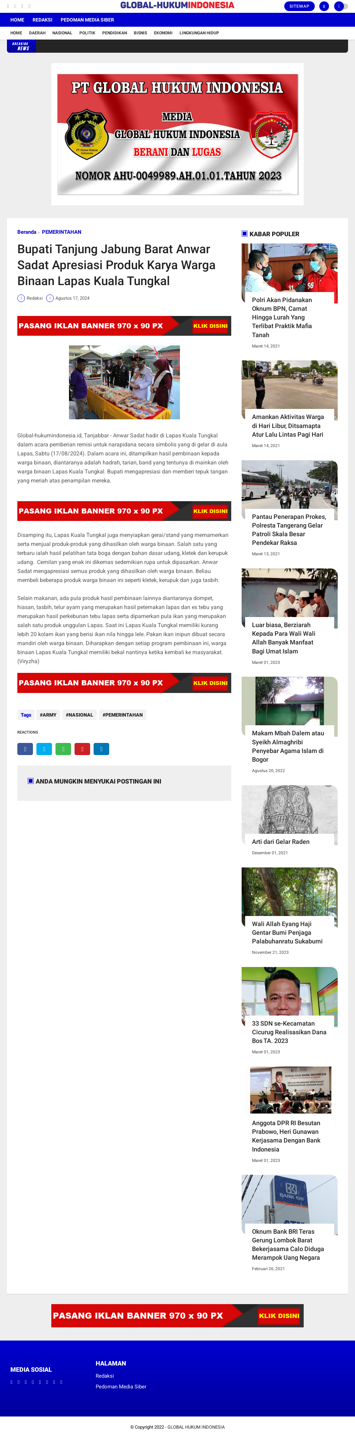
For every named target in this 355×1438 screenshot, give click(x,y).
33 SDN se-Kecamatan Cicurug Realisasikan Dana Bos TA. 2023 (289, 1032)
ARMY (50, 715)
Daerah (37, 33)
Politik (87, 33)
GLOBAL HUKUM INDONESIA (196, 1427)
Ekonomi (163, 33)
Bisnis (140, 33)
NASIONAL (80, 715)
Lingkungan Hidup (199, 33)
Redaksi (42, 20)
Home (17, 20)
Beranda (26, 232)
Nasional (62, 33)
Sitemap (299, 6)
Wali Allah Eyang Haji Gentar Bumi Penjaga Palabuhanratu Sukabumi (287, 932)
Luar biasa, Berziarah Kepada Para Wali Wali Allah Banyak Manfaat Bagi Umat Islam (283, 638)
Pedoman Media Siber (87, 20)
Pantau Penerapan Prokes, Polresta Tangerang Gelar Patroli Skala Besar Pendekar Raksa (289, 530)
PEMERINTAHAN (61, 232)
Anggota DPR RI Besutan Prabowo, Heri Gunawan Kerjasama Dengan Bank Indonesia (286, 1136)
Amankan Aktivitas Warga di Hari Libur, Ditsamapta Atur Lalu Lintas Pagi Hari (288, 425)
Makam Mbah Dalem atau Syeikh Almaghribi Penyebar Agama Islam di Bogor (288, 746)
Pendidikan (114, 33)
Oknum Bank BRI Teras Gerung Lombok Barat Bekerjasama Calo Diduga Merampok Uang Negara (288, 1244)
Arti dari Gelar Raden (281, 841)
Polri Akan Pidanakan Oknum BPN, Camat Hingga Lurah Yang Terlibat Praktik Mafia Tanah (282, 317)
